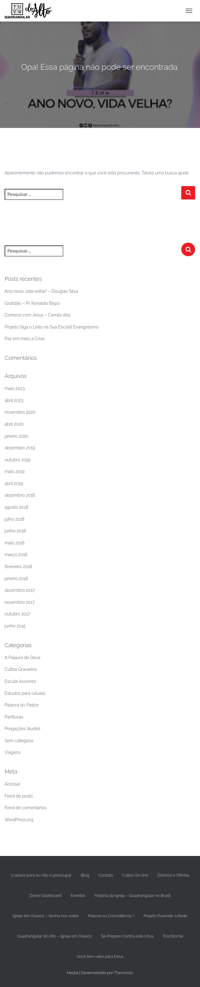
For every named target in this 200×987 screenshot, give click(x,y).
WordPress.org (19, 819)
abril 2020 (14, 424)
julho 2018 (14, 519)
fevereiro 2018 (18, 566)
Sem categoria (19, 740)
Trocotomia (173, 936)
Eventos (78, 895)
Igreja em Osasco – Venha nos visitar (46, 915)
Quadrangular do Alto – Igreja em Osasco (54, 936)
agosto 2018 (16, 507)
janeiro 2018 (16, 578)
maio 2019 (15, 471)
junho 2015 (15, 625)
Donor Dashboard (45, 895)
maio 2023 (15, 388)
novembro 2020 (20, 412)
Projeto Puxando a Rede (165, 915)
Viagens (12, 752)
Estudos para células (25, 693)
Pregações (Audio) (22, 728)
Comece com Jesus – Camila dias (38, 314)
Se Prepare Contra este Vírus (127, 936)
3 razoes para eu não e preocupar (41, 875)
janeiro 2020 (16, 436)
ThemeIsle (123, 972)
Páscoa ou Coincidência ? (111, 915)
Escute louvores (20, 681)
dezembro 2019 (20, 447)
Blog (85, 875)
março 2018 (16, 554)
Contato (106, 875)
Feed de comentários (25, 807)
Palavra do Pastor (22, 704)
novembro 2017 (20, 602)
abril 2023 (14, 400)
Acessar (12, 784)
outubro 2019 (17, 459)
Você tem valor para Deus (100, 956)
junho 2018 (15, 530)
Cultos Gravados (21, 669)
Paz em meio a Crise (25, 338)
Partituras (14, 716)
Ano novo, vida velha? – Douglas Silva (41, 291)
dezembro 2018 (20, 495)
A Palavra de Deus (22, 657)
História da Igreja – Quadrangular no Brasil (132, 895)
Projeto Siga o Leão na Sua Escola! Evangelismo (52, 326)
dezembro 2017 (20, 590)
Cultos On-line (135, 875)
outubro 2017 (17, 613)
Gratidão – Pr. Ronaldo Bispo (32, 303)
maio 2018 (15, 542)
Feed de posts (19, 796)
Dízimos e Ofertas (174, 875)
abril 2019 (14, 483)
